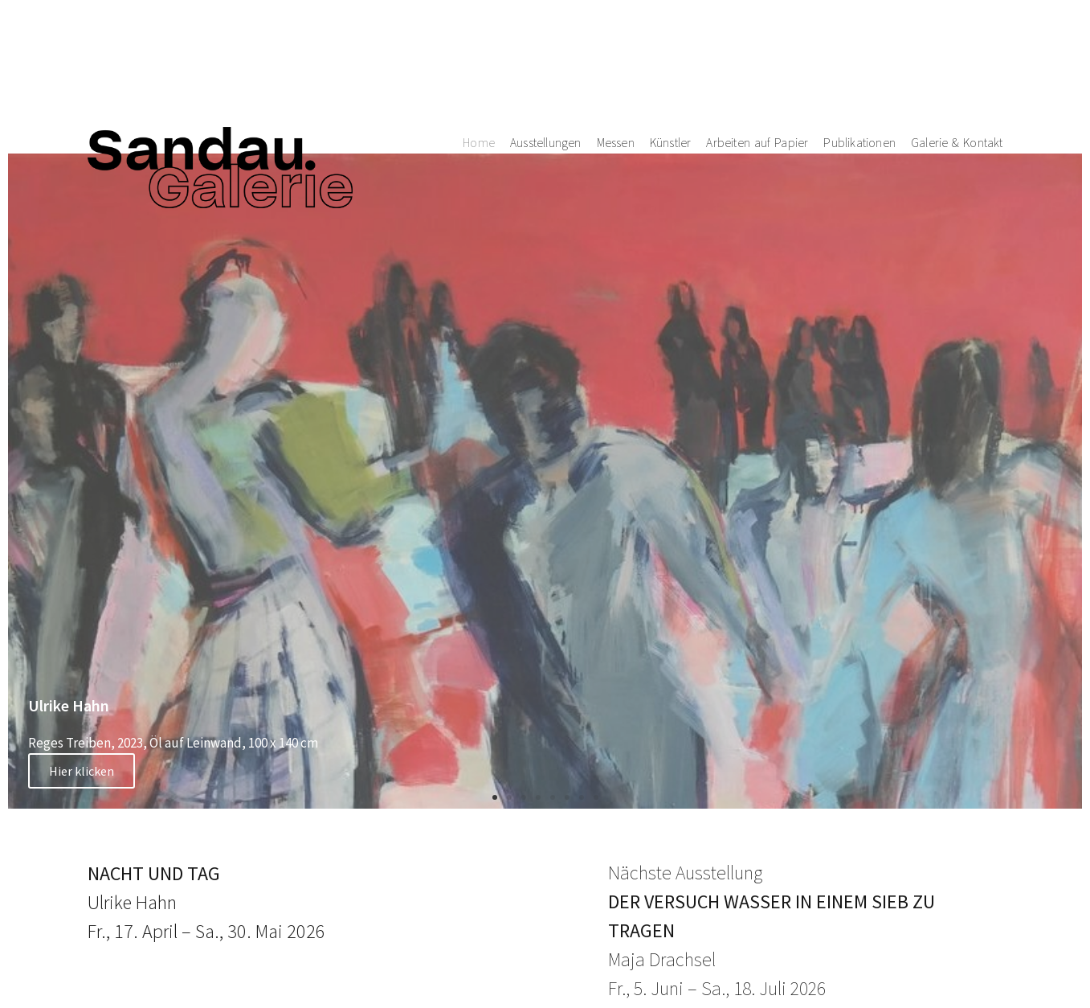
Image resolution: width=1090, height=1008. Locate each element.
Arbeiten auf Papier (757, 58)
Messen (616, 58)
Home (479, 58)
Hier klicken (81, 771)
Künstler (671, 58)
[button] (494, 797)
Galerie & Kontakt (957, 58)
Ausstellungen (546, 58)
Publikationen (859, 58)
